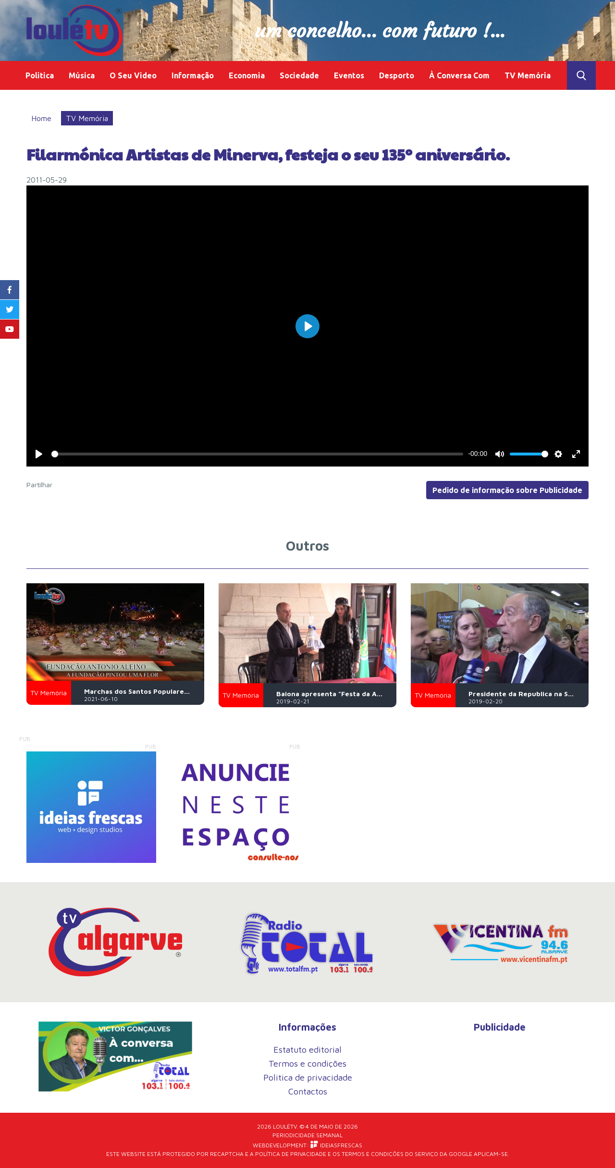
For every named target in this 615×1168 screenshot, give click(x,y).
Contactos (307, 1091)
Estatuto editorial (307, 1050)
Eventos (349, 75)
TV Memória (527, 75)
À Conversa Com (459, 75)
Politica (39, 75)
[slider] (257, 454)
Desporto (396, 75)
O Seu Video (133, 75)
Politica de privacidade (307, 1077)
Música (82, 75)
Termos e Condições (373, 1153)
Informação (193, 75)
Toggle (581, 75)
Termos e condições (307, 1063)
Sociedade (299, 75)
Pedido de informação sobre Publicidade (507, 490)
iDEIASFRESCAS (336, 1145)
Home (41, 118)
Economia (247, 75)
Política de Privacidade (290, 1153)
